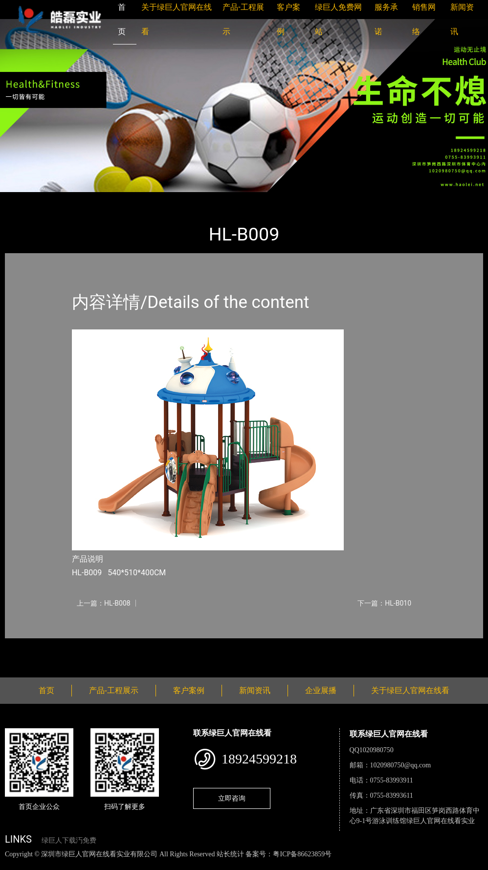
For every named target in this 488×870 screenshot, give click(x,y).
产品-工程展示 (64, 199)
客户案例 (188, 690)
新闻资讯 (254, 690)
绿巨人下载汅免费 (69, 840)
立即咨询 (231, 798)
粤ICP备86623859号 (302, 854)
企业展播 (320, 690)
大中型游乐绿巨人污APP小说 (145, 199)
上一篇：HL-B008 (104, 603)
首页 (22, 199)
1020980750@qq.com (400, 765)
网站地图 (14, 864)
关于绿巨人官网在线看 (410, 690)
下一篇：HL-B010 (384, 603)
